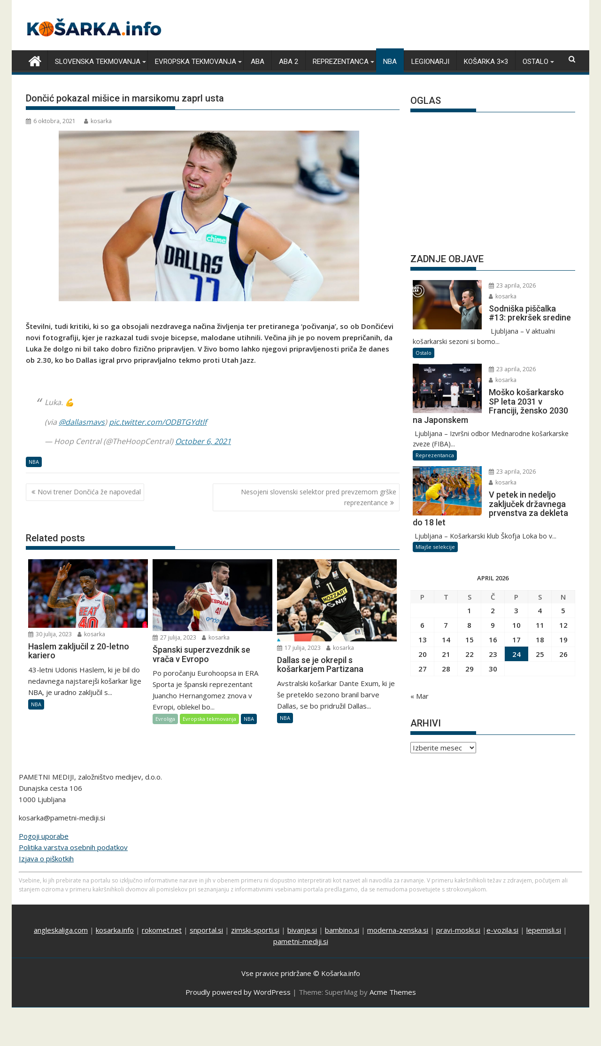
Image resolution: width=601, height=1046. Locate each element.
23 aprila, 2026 (512, 285)
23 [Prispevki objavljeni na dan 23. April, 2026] (493, 654)
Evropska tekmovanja (195, 61)
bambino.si (342, 930)
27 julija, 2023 (174, 637)
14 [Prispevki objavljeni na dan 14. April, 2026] (446, 639)
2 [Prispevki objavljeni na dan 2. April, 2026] (493, 610)
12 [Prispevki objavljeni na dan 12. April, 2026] (563, 625)
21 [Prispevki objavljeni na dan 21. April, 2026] (446, 654)
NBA (390, 61)
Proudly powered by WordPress (238, 992)
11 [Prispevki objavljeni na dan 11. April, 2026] (540, 625)
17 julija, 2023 (299, 648)
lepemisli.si (543, 930)
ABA (257, 61)
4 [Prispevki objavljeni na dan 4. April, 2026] (540, 610)
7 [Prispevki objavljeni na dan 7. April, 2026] (446, 625)
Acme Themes (393, 992)
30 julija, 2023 (50, 634)
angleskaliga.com (61, 930)
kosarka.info (115, 930)
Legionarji (430, 61)
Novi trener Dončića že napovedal (89, 491)
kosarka (98, 121)
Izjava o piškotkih (46, 858)
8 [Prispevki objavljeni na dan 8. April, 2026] (469, 625)
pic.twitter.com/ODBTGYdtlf (158, 422)
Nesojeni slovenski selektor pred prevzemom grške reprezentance (318, 497)
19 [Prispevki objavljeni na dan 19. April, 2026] (563, 639)
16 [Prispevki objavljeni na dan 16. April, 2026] (493, 639)
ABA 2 (288, 61)
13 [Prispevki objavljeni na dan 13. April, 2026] (422, 639)
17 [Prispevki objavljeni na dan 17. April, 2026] (516, 639)
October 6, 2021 (203, 441)
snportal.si (206, 930)
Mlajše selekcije (435, 546)
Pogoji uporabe (44, 836)
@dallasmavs (82, 422)
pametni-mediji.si (300, 941)
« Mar (419, 696)
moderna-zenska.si (397, 930)
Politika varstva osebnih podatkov (73, 847)
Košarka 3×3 (486, 61)
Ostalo (535, 61)
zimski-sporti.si (255, 930)
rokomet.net (162, 930)
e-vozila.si (502, 930)
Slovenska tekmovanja (97, 61)
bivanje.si (302, 930)
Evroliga (165, 718)
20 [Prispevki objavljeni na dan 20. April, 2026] (422, 654)
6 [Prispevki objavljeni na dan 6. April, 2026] (422, 625)
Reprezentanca (341, 61)
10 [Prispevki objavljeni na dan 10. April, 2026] (516, 625)
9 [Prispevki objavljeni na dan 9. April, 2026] (493, 625)
